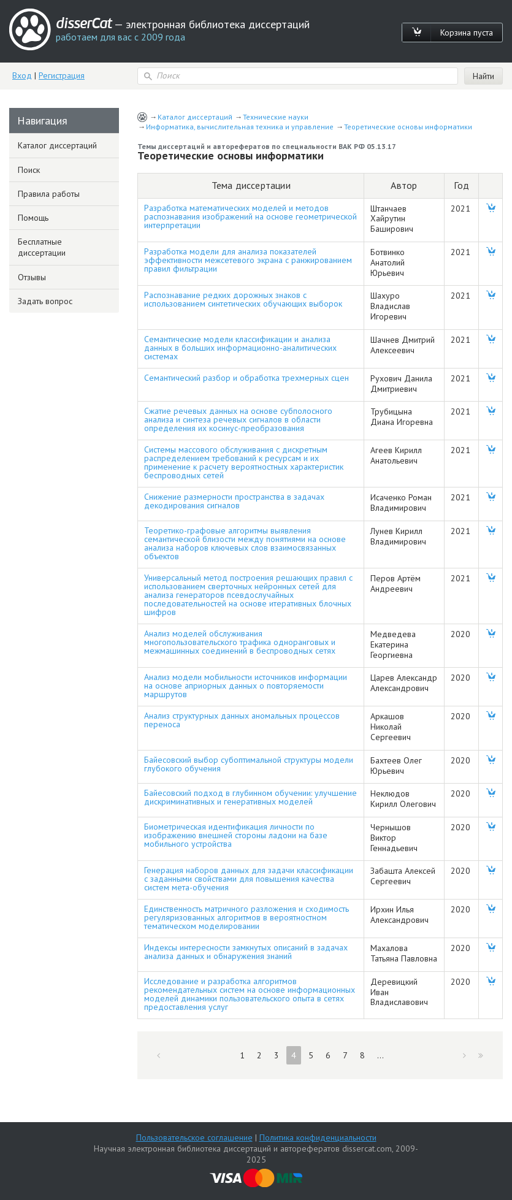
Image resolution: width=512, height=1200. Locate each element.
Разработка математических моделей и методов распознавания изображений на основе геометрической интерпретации (250, 216)
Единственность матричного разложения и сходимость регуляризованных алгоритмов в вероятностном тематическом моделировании (246, 917)
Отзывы (32, 277)
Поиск (29, 169)
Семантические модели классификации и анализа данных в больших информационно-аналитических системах (240, 348)
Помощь (33, 217)
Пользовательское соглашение (194, 1137)
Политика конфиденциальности (317, 1137)
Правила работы (49, 193)
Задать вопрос (45, 301)
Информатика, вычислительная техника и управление (240, 126)
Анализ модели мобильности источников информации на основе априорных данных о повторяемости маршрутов (245, 685)
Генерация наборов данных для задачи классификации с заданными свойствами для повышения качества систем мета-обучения (248, 879)
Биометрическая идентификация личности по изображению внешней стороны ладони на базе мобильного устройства (235, 835)
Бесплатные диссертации (42, 247)
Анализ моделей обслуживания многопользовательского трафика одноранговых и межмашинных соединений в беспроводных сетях (239, 642)
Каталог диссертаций (195, 116)
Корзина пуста (466, 32)
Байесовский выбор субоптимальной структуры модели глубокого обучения (248, 764)
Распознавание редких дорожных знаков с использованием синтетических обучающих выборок (243, 299)
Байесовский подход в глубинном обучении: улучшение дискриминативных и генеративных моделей (250, 797)
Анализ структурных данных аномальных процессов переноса (242, 720)
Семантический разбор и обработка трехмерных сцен (246, 377)
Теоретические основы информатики (408, 126)
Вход (22, 75)
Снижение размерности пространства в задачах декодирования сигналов (234, 501)
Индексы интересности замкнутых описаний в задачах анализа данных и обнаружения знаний (246, 951)
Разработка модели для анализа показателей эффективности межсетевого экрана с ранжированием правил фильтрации (248, 260)
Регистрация (62, 75)
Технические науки (275, 116)
